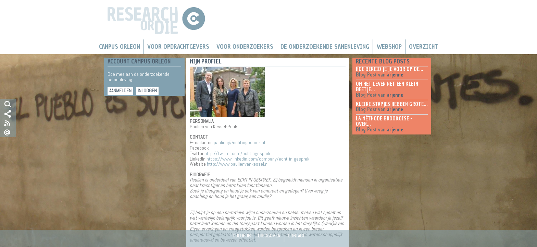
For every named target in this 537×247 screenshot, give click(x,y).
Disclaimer (269, 236)
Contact (296, 236)
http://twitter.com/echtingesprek (237, 153)
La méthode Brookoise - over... (384, 121)
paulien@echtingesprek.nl (239, 142)
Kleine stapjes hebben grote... (392, 104)
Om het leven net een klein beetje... (387, 87)
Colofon (242, 236)
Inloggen (147, 91)
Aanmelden (120, 91)
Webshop (389, 47)
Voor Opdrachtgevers (178, 47)
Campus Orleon (119, 47)
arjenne (395, 74)
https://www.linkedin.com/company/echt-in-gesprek (258, 159)
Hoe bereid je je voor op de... (389, 69)
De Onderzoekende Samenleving (324, 47)
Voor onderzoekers (244, 47)
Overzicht (423, 47)
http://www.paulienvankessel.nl (237, 164)
